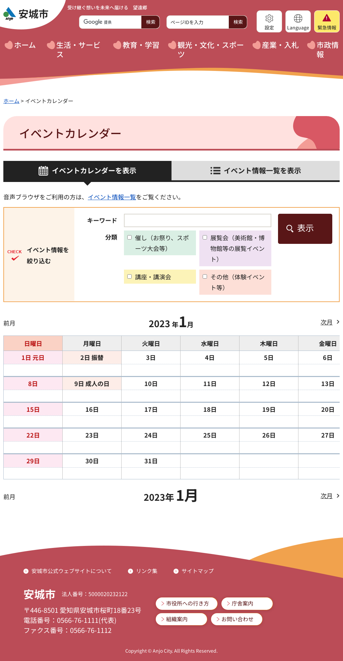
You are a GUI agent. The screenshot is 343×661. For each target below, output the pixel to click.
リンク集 (146, 571)
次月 (327, 321)
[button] (269, 21)
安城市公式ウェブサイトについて (71, 571)
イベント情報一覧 (112, 196)
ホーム (11, 101)
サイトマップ (198, 571)
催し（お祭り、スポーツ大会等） (162, 243)
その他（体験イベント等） (237, 282)
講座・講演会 (153, 276)
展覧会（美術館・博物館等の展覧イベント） (237, 248)
